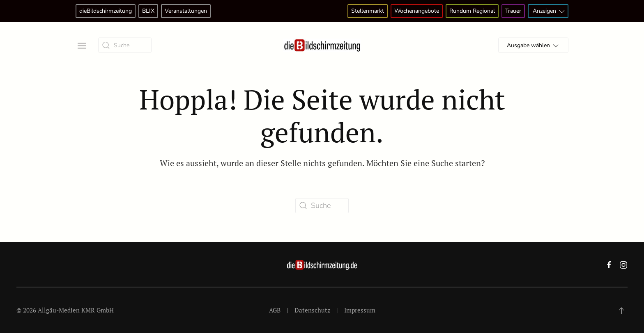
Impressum (359, 310)
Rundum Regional (472, 11)
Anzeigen (549, 11)
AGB (275, 310)
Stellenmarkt (367, 11)
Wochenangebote (416, 11)
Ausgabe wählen (533, 45)
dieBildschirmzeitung (105, 11)
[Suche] (125, 45)
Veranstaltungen (186, 11)
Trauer (513, 11)
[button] (81, 45)
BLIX (148, 11)
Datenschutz (312, 310)
